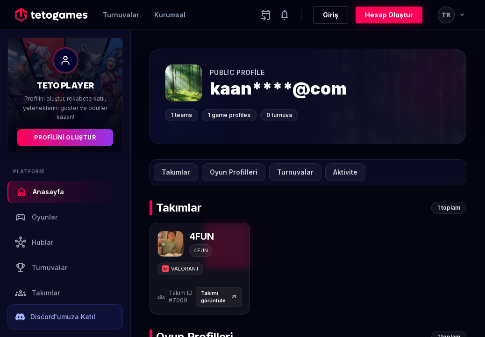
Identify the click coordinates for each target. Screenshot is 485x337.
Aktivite (345, 172)
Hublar (34, 242)
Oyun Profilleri (233, 172)
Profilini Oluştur (65, 137)
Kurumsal (169, 15)
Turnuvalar (121, 15)
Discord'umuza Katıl (55, 317)
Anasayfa (40, 191)
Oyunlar (36, 217)
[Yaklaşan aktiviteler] (265, 15)
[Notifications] (284, 15)
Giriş (330, 15)
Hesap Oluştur (389, 15)
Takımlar (37, 293)
